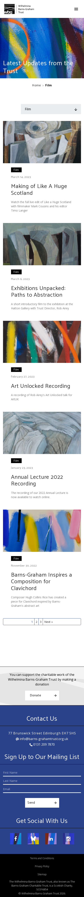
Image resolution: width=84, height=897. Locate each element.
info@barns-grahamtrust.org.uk (42, 739)
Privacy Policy (42, 866)
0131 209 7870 (42, 744)
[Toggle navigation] (76, 9)
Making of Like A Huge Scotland (39, 190)
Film (16, 170)
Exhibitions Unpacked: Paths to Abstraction (38, 292)
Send (31, 802)
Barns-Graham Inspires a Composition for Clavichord (41, 581)
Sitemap (42, 874)
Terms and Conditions (42, 858)
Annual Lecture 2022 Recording (37, 481)
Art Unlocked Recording (40, 386)
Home (36, 85)
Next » (48, 622)
